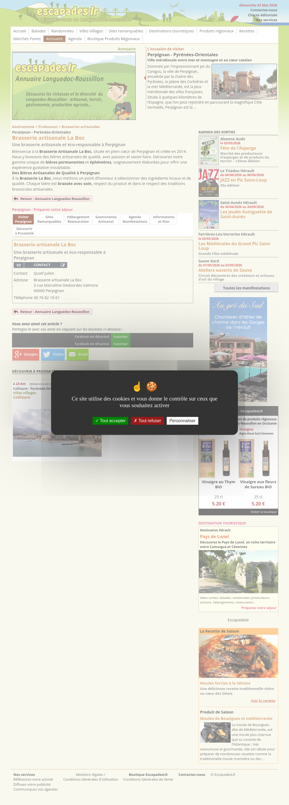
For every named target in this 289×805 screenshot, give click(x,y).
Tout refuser (147, 420)
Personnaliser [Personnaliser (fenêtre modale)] (182, 420)
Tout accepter (110, 420)
